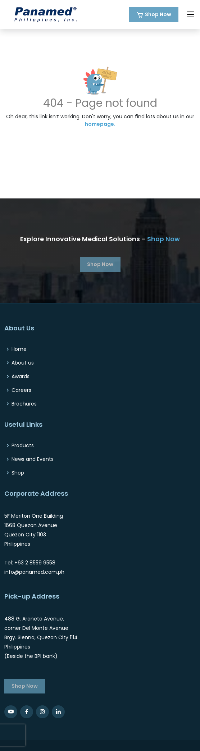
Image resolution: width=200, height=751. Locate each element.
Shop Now (158, 14)
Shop (18, 472)
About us (23, 362)
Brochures (24, 403)
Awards (20, 376)
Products (23, 445)
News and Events (33, 459)
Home (19, 349)
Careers (21, 390)
